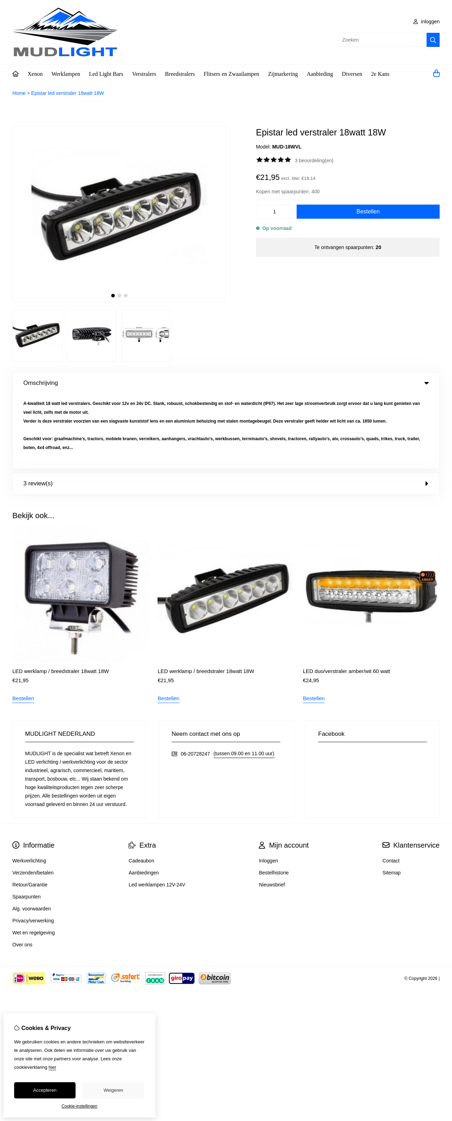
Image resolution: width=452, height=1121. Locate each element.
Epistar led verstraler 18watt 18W (67, 93)
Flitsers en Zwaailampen (231, 74)
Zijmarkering (283, 74)
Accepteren (44, 1090)
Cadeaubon (141, 785)
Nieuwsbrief (272, 809)
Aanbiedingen (144, 797)
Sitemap (391, 797)
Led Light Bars (106, 74)
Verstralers (144, 74)
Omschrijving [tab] (226, 383)
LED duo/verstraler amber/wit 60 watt (346, 596)
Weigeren (113, 1090)
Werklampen (66, 74)
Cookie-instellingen (79, 1106)
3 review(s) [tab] (226, 408)
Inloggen (268, 785)
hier (52, 1067)
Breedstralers (180, 74)
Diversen (352, 74)
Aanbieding (320, 74)
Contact (390, 785)
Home (18, 93)
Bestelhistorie (274, 797)
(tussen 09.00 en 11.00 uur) (244, 678)
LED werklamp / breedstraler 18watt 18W (60, 596)
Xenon (35, 74)
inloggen (427, 21)
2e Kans (380, 74)
